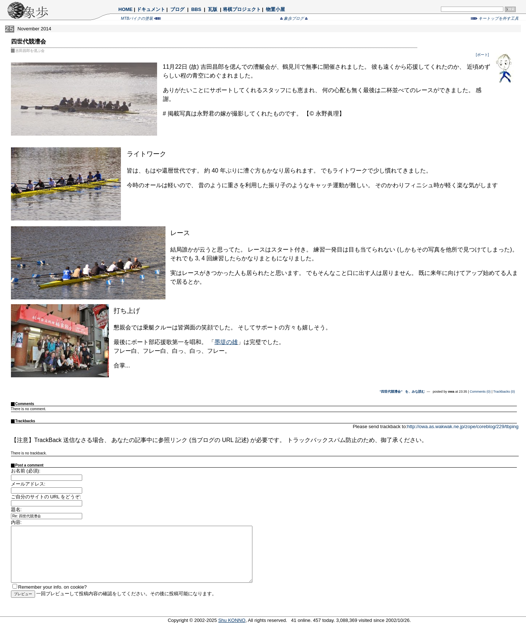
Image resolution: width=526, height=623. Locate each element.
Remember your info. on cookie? (52, 587)
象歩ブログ (294, 18)
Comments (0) (480, 391)
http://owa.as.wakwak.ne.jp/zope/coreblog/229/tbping (463, 426)
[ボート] (483, 55)
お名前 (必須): (26, 470)
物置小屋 (275, 9)
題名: (16, 509)
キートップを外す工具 (495, 18)
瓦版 (212, 9)
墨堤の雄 (226, 342)
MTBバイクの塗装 (141, 18)
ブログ (177, 9)
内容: (16, 522)
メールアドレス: (28, 484)
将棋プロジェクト (242, 9)
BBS (196, 9)
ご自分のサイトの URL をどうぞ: (46, 496)
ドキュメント (151, 9)
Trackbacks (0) (504, 391)
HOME (125, 9)
